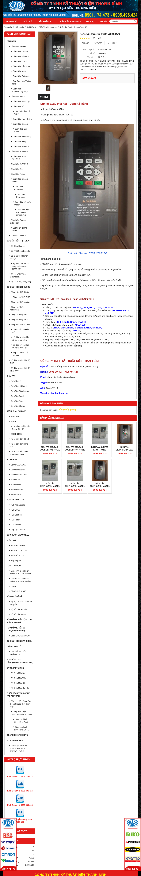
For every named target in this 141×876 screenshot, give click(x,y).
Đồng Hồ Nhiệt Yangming (16, 308)
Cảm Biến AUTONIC (19, 164)
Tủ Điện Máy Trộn (18, 678)
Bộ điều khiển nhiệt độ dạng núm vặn (20, 346)
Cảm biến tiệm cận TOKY (22, 112)
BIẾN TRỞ (11, 540)
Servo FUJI (15, 480)
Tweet (98, 43)
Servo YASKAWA (18, 465)
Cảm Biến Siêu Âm (21, 56)
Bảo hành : (91, 57)
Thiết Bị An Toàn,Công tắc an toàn (18, 694)
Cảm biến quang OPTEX (19, 229)
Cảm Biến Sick (17, 169)
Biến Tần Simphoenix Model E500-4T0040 (50, 486)
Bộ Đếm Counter (18, 246)
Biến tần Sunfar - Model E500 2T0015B (50, 448)
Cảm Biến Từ (18, 106)
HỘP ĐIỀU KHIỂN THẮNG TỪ (18, 653)
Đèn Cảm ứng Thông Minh (21, 82)
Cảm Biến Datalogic (21, 76)
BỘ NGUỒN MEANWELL (18, 535)
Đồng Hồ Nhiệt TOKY (20, 292)
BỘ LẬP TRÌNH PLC (16, 500)
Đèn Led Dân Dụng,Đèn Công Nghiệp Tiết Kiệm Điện (21, 704)
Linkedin (112, 43)
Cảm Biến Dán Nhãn (20, 130)
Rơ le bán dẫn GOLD (20, 439)
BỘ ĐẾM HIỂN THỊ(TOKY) (18, 241)
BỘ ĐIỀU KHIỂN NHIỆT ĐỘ (18, 287)
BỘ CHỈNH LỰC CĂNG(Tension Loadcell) (20, 661)
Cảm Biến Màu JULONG (19, 157)
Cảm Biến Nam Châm (22, 119)
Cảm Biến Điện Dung (22, 137)
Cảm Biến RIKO (18, 96)
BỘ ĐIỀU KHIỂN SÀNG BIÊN (19, 641)
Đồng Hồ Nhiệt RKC (21, 297)
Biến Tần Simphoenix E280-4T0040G (125, 450)
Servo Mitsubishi (18, 470)
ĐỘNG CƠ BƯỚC (14, 566)
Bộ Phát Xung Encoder (20, 251)
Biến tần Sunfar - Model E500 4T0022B (75, 448)
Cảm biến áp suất (18, 235)
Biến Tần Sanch (18, 396)
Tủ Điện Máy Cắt (18, 683)
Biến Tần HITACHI (19, 386)
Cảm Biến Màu (19, 71)
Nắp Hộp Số (16, 560)
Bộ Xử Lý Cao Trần (19, 609)
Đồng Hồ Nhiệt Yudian (20, 302)
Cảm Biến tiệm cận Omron (22, 203)
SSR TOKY (15, 416)
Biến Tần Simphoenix (20, 391)
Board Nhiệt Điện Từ (17, 735)
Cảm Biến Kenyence (66, 21)
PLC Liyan (15, 510)
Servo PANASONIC (19, 475)
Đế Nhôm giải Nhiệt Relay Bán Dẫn (21, 427)
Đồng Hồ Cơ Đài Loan (20, 325)
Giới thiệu (28, 21)
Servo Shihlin (16, 494)
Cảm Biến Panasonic (18, 188)
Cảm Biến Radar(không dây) (20, 90)
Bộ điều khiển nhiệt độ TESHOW (20, 369)
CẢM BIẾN (11, 41)
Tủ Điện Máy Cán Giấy (20, 688)
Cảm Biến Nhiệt (19, 141)
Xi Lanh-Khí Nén (15, 740)
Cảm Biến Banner (18, 46)
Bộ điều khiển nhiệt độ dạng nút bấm (20, 338)
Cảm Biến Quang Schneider (18, 221)
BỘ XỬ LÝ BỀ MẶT (15, 596)
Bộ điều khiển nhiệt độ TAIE (20, 361)
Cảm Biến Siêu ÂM (21, 146)
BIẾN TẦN (11, 376)
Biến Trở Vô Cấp (18, 555)
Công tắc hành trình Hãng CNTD (21, 728)
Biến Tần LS (16, 381)
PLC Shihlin (16, 525)
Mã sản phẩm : (89, 49)
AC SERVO (12, 459)
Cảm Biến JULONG (19, 151)
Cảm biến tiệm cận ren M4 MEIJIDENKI (22, 212)
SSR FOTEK (16, 434)
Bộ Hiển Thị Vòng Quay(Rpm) (18, 275)
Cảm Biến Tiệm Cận (21, 101)
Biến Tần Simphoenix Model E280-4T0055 (100, 465)
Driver (13, 586)
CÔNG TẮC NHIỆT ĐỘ (20, 330)
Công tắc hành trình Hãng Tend (21, 720)
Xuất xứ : (92, 53)
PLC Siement (16, 515)
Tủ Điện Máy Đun (18, 673)
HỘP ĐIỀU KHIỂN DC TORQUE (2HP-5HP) (16, 629)
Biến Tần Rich (17, 401)
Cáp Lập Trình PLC (19, 530)
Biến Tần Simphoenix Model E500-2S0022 (75, 486)
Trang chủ (11, 21)
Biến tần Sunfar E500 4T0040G (100, 448)
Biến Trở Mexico (18, 546)
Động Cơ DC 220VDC (20, 636)
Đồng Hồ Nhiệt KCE (19, 315)
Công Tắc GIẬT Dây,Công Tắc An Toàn (22, 713)
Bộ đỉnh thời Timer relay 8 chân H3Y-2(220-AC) (20, 266)
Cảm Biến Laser (20, 61)
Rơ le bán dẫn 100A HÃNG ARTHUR (19, 453)
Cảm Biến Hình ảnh (21, 66)
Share (85, 43)
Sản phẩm (45, 21)
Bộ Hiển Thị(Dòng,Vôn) (21, 282)
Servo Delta (16, 484)
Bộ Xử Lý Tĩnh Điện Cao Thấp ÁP (21, 603)
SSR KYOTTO (17, 421)
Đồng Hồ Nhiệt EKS (19, 320)
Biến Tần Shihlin (18, 406)
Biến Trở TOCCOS (19, 550)
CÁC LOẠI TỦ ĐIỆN (15, 668)
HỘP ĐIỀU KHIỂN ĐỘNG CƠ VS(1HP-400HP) (19, 620)
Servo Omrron (17, 489)
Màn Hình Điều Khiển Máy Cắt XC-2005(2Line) (20, 579)
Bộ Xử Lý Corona (18, 614)
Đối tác (100, 21)
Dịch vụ (86, 21)
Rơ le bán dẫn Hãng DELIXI (19, 445)
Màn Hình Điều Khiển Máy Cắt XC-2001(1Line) (20, 572)
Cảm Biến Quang (20, 51)
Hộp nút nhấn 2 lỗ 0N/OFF (20, 354)
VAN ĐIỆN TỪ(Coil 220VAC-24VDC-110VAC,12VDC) (18, 748)
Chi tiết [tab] (44, 97)
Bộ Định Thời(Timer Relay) (19, 257)
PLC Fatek (15, 520)
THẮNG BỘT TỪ (14, 646)
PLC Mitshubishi (18, 505)
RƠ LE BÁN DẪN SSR (16, 411)
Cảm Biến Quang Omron (20, 180)
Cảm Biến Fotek (18, 174)
